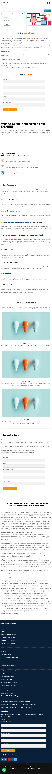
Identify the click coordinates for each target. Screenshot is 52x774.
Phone (24, 98)
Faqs (43, 766)
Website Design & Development (10, 666)
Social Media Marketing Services (10, 635)
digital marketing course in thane (11, 770)
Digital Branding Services (8, 692)
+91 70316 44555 (6, 718)
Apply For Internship (7, 766)
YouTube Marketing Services (9, 643)
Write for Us (26, 771)
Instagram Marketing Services (9, 640)
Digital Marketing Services (9, 630)
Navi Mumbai (33, 770)
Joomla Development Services (10, 684)
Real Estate (34, 768)
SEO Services (6, 632)
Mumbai (26, 770)
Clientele (38, 766)
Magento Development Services (10, 681)
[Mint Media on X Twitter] (16, 757)
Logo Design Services (8, 653)
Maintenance (13, 768)
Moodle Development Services (10, 689)
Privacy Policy (46, 770)
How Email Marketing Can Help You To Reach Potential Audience (17, 707)
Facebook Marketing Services (9, 637)
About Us (15, 766)
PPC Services (6, 645)
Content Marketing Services (9, 648)
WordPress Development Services (10, 671)
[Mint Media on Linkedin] (13, 757)
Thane (39, 770)
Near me (40, 768)
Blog (28, 766)
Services (48, 766)
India (21, 770)
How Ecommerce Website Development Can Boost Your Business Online (19, 705)
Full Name (24, 80)
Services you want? (24, 92)
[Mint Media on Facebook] (4, 757)
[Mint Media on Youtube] (10, 757)
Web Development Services (9, 669)
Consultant (20, 768)
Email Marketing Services (8, 674)
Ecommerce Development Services (11, 656)
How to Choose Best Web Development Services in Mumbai (16, 702)
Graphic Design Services (8, 650)
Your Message (24, 104)
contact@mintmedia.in (44, 576)
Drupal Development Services (9, 687)
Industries (27, 768)
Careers (32, 766)
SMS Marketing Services (8, 679)
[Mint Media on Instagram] (7, 757)
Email (24, 86)
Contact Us (22, 766)
